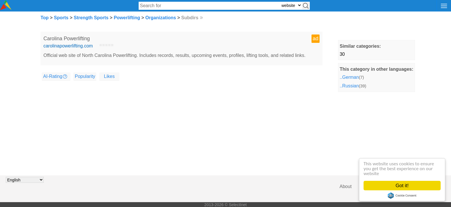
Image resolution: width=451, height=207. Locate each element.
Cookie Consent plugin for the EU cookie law (402, 195)
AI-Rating (52, 76)
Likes (109, 76)
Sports (61, 17)
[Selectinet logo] (6, 8)
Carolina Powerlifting (66, 38)
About (346, 186)
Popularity (85, 76)
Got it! (401, 185)
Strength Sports (91, 17)
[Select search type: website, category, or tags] (291, 5)
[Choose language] (25, 180)
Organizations (160, 17)
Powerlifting (127, 17)
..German (349, 77)
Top (45, 17)
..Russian (349, 85)
